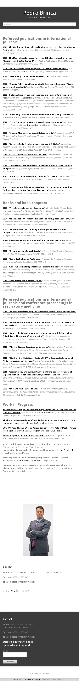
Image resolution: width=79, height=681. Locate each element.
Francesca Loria (27, 97)
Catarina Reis (36, 460)
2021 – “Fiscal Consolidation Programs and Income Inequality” (33, 122)
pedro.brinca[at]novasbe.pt (24, 581)
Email (6, 650)
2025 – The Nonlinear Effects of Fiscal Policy (24, 47)
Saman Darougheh (22, 423)
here (13, 590)
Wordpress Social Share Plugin (27, 679)
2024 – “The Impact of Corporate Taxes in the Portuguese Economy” (36, 218)
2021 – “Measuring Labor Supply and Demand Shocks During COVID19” (37, 114)
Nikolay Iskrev (9, 97)
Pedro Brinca (39, 12)
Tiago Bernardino (14, 430)
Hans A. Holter (56, 47)
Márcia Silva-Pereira (44, 423)
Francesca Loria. (29, 71)
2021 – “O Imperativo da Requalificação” (22, 251)
